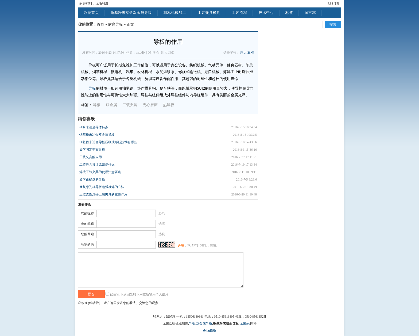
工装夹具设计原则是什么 (97, 164)
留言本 (310, 13)
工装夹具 (129, 105)
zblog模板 (209, 330)
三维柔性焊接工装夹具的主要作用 (103, 194)
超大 (243, 52)
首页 (100, 24)
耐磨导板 (115, 24)
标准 (250, 52)
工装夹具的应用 (90, 157)
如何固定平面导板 (92, 149)
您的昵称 (87, 213)
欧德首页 (91, 13)
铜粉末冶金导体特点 (93, 127)
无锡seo (244, 323)
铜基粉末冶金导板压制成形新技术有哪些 (108, 142)
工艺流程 (239, 13)
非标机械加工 (175, 13)
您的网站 (87, 234)
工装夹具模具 (209, 13)
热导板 (168, 105)
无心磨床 (150, 105)
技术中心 (266, 13)
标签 (289, 13)
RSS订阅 (334, 3)
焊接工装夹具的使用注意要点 (100, 172)
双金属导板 (204, 323)
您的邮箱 (87, 224)
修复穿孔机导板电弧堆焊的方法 (101, 187)
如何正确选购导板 (92, 179)
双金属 (111, 105)
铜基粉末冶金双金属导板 (131, 13)
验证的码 (87, 244)
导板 (92, 88)
